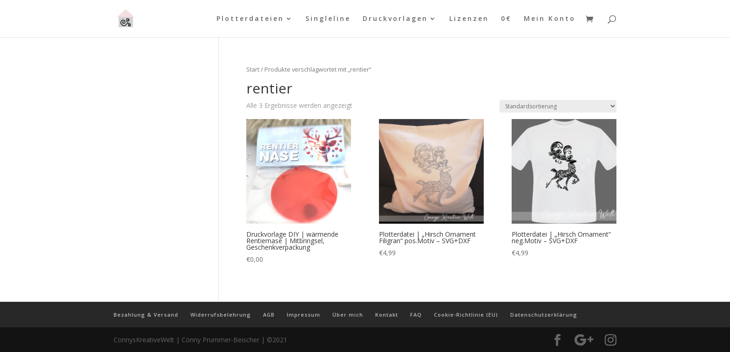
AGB (269, 314)
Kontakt (386, 314)
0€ (506, 19)
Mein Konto (549, 19)
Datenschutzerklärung (543, 314)
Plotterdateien (250, 19)
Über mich (347, 314)
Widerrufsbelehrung (220, 314)
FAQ (416, 314)
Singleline (328, 19)
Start (252, 69)
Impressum (303, 314)
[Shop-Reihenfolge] (558, 106)
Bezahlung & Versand (146, 314)
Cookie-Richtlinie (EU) (466, 314)
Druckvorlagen (395, 19)
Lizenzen (469, 19)
